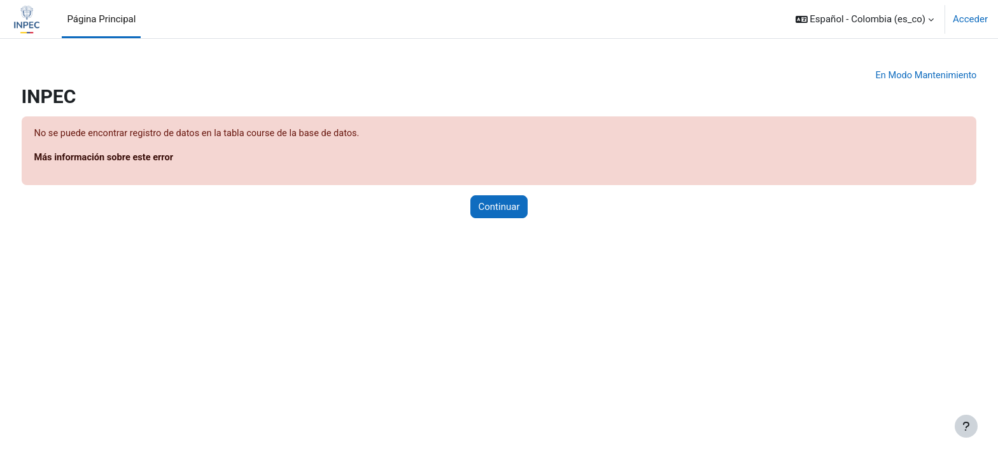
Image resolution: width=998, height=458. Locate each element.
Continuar (499, 208)
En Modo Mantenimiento (900, 75)
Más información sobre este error (129, 158)
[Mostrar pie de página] (966, 426)
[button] (865, 19)
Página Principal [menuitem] (101, 19)
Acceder (970, 19)
